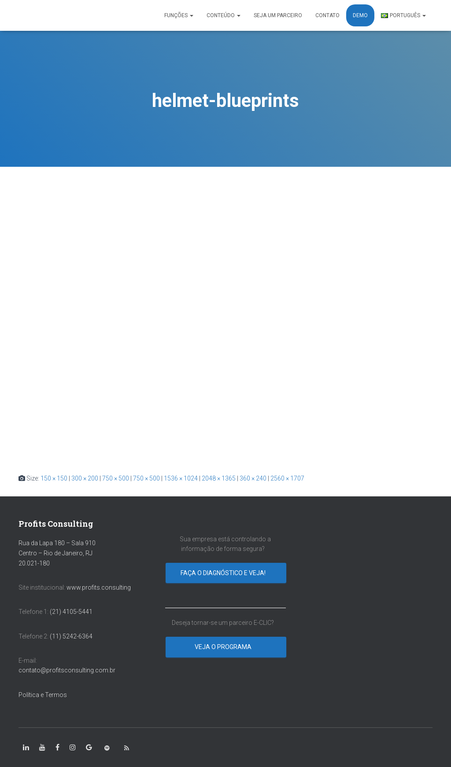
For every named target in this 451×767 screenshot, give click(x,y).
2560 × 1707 (287, 478)
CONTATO (327, 15)
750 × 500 (115, 478)
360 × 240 (253, 478)
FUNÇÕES (178, 15)
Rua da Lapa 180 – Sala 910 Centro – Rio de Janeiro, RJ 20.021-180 (57, 552)
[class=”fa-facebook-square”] (57, 748)
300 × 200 (84, 478)
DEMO (360, 15)
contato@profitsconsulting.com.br (66, 670)
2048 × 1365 (219, 478)
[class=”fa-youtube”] (42, 748)
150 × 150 (54, 478)
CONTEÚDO (223, 15)
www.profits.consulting (99, 587)
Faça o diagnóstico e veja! (224, 572)
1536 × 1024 (181, 478)
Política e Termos (42, 694)
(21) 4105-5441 (71, 611)
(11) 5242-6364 (72, 636)
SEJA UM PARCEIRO (278, 15)
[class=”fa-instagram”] (72, 748)
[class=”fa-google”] (88, 748)
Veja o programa (224, 646)
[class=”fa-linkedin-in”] (25, 748)
